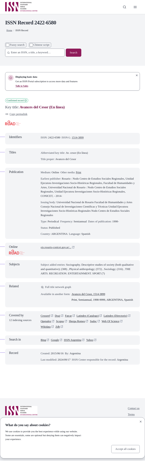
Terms (131, 415)
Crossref (45, 315)
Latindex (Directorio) (117, 315)
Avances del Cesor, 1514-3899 (89, 294)
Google (55, 340)
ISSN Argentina (73, 340)
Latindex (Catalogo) (88, 315)
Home (9, 30)
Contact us (134, 408)
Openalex (46, 321)
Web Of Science (111, 321)
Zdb (58, 327)
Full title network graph (56, 287)
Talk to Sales (21, 86)
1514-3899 (78, 137)
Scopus (60, 321)
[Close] (141, 422)
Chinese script (41, 44)
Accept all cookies (125, 448)
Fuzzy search (17, 44)
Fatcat (68, 315)
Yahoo (90, 340)
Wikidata (46, 327)
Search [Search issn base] (73, 52)
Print (78, 172)
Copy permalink (16, 114)
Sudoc (94, 321)
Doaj (57, 315)
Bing (43, 340)
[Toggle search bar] (124, 7)
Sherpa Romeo (77, 321)
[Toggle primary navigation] (135, 7)
